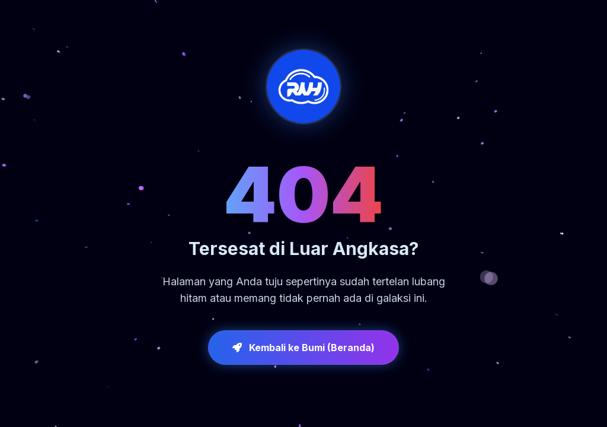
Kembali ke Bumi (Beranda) (303, 347)
